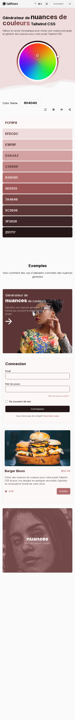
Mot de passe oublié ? (59, 396)
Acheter (63, 491)
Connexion (58, 4)
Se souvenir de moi (20, 401)
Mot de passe (12, 384)
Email (8, 371)
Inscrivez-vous (51, 416)
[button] (37, 61)
